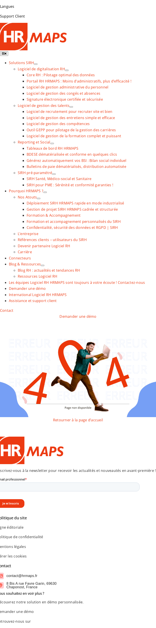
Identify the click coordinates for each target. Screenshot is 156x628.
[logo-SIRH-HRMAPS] (33, 25)
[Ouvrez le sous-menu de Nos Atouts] (38, 198)
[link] (21, 62)
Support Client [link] (12, 16)
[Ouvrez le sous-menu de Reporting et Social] (52, 143)
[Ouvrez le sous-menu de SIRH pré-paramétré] (54, 174)
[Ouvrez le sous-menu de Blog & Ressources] (42, 265)
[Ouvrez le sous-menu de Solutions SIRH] (36, 64)
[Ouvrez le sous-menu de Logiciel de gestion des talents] (71, 107)
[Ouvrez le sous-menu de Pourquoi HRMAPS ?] (45, 192)
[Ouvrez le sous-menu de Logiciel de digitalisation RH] (67, 70)
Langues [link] (7, 6)
